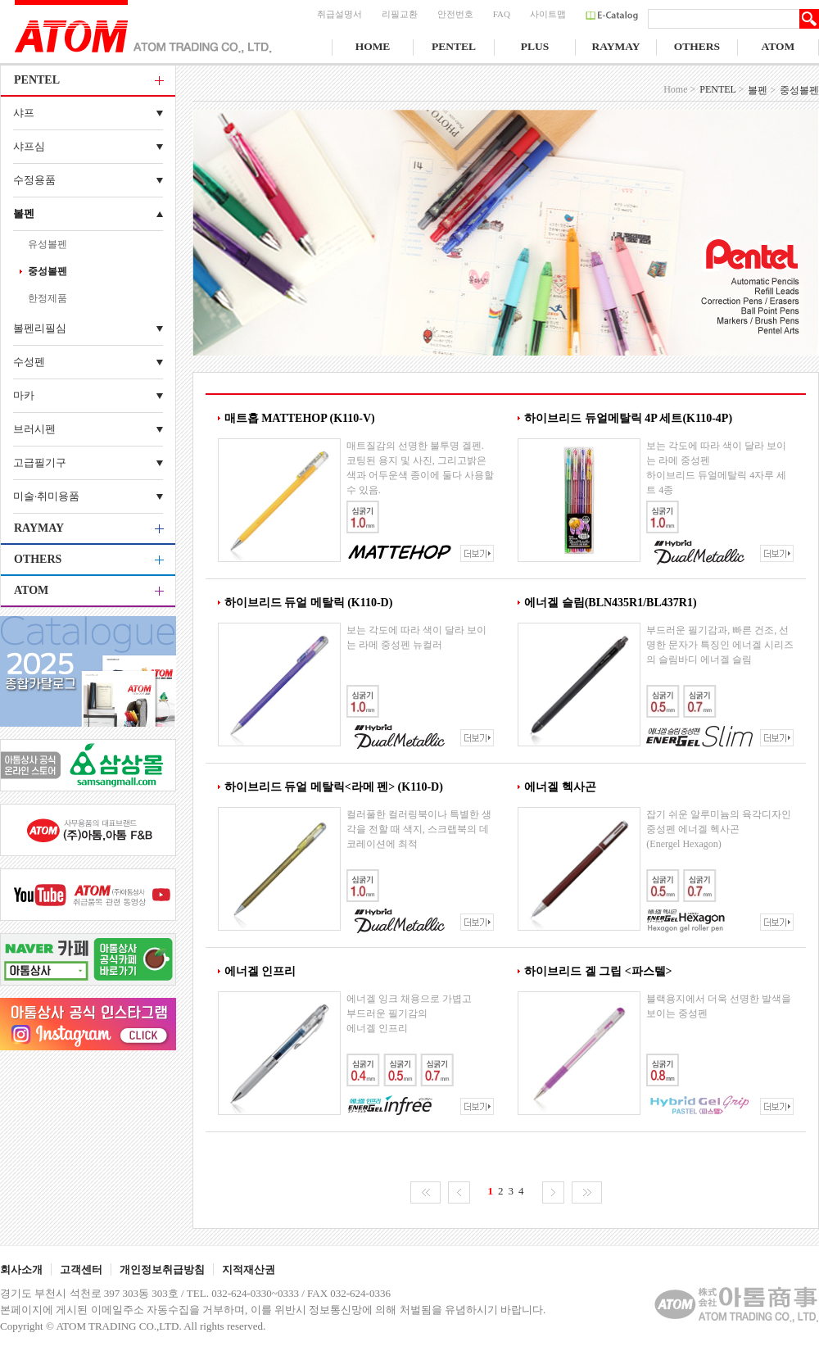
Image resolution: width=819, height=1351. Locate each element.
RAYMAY (615, 46)
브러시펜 (34, 429)
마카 (23, 395)
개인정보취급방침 (162, 1269)
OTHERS (697, 46)
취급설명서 (339, 14)
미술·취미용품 (46, 496)
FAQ (501, 14)
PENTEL (454, 46)
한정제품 (47, 298)
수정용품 (34, 180)
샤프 (23, 113)
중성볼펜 (47, 271)
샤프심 (29, 146)
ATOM (778, 46)
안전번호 (455, 14)
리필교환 (400, 14)
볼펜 (23, 213)
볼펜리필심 (39, 328)
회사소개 (21, 1269)
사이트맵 (548, 14)
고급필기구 (39, 462)
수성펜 (29, 362)
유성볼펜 (47, 244)
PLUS (535, 46)
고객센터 (81, 1269)
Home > (679, 89)
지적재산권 (248, 1269)
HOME (373, 46)
